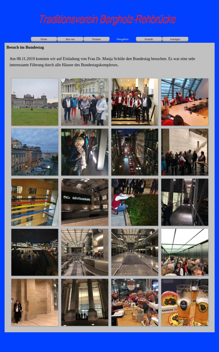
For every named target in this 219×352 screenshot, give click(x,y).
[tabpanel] (110, 62)
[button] (35, 102)
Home (44, 39)
